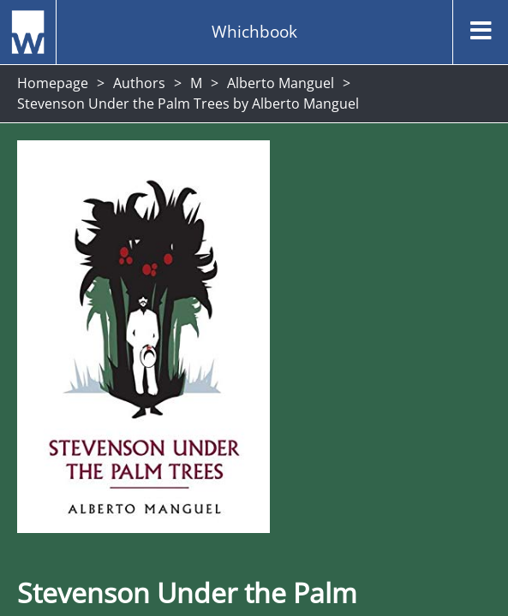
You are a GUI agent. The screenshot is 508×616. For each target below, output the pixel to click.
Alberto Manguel (280, 83)
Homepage (52, 83)
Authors (139, 83)
